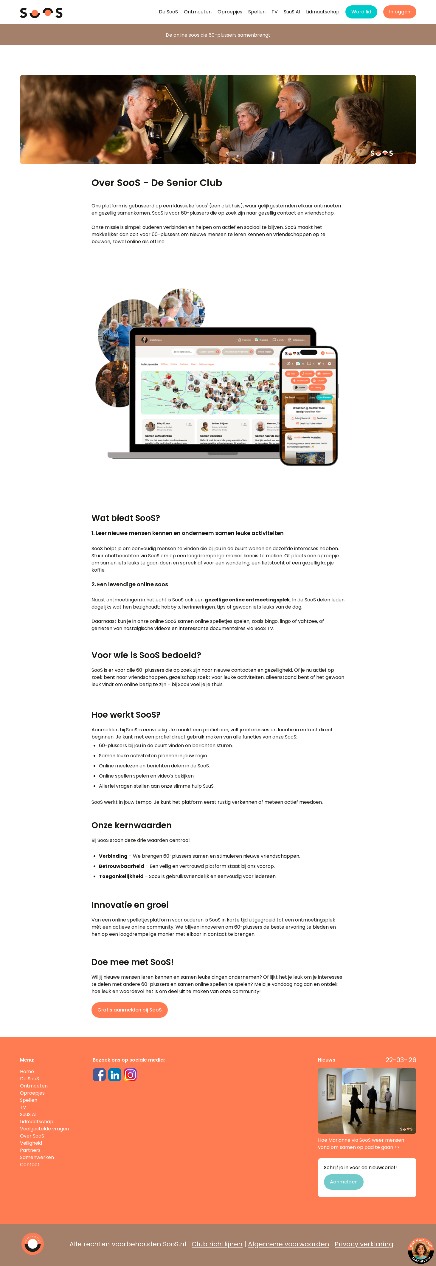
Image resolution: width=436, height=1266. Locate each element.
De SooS (168, 11)
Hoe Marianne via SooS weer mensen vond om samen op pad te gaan (367, 1109)
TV (274, 11)
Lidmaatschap (322, 11)
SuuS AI (292, 11)
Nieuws (326, 1059)
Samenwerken (37, 1157)
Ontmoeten (198, 11)
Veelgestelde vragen (44, 1128)
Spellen (257, 11)
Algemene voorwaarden (288, 1244)
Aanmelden (344, 1181)
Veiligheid (31, 1143)
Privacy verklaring (364, 1244)
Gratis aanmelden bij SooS (129, 1009)
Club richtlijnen (217, 1244)
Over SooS (32, 1135)
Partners (30, 1150)
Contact (30, 1164)
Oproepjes (230, 11)
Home (27, 1071)
